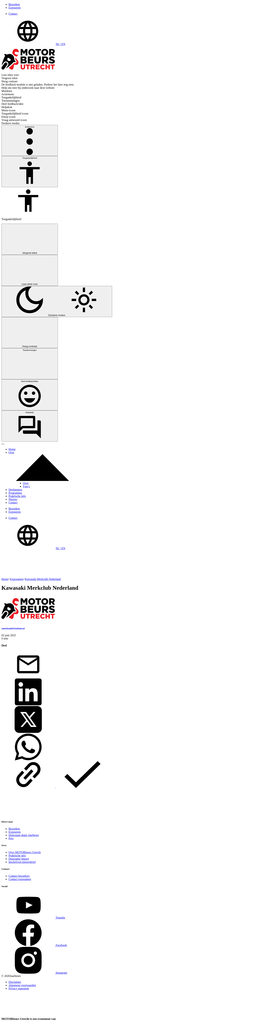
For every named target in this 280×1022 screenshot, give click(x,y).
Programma (15, 492)
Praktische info (17, 496)
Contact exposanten (20, 879)
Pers (11, 838)
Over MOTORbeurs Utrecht (25, 852)
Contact (13, 13)
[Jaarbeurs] (83, 1018)
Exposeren (15, 7)
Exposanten (16, 579)
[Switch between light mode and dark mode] (56, 301)
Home (12, 449)
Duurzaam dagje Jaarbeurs (24, 835)
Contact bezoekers (19, 875)
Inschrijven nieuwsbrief (22, 861)
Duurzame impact (19, 858)
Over (11, 452)
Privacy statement (19, 988)
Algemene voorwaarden (22, 985)
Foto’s (26, 486)
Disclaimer (15, 982)
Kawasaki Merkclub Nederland (43, 579)
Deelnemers (15, 489)
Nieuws (13, 499)
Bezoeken (14, 4)
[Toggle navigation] (2, 444)
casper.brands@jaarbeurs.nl (13, 628)
